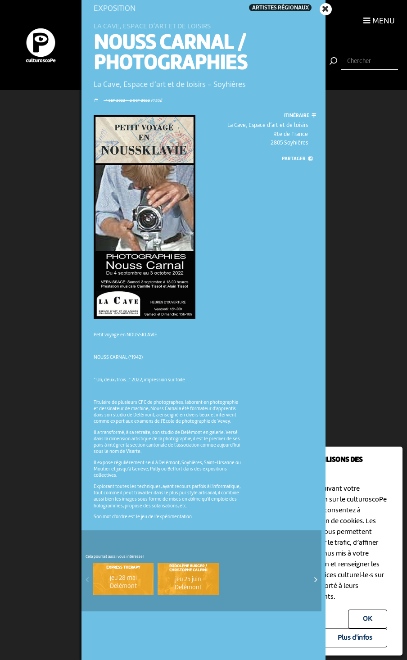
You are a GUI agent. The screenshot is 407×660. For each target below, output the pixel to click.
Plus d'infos (355, 638)
